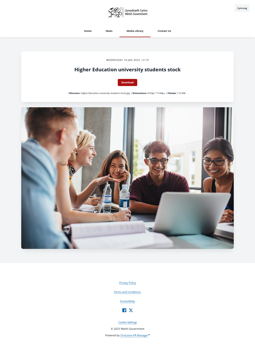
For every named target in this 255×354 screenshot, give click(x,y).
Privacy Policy (127, 282)
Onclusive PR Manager (134, 335)
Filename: (74, 93)
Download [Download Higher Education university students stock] (127, 82)
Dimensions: (139, 93)
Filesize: (172, 93)
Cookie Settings (127, 322)
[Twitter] (131, 310)
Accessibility (127, 301)
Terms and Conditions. (127, 292)
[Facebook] (124, 310)
